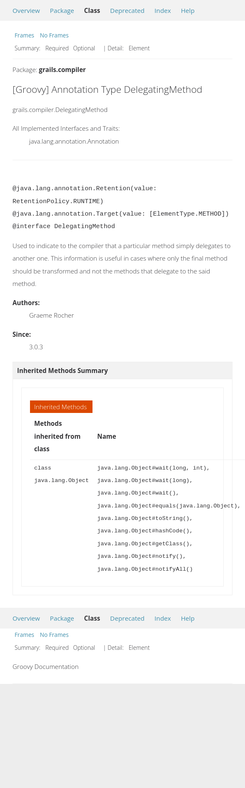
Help (188, 10)
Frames (24, 35)
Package (62, 10)
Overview (26, 10)
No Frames (54, 35)
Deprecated (127, 10)
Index (163, 10)
